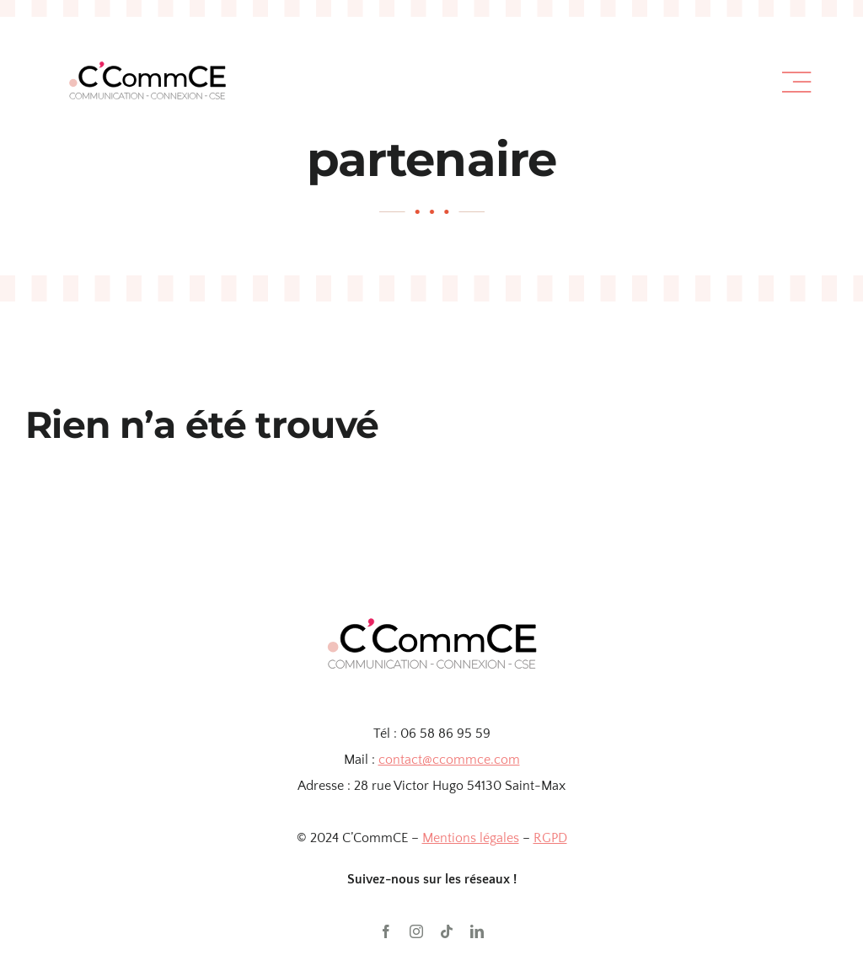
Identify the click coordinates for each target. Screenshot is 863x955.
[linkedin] (477, 931)
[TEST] (147, 45)
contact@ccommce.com (449, 759)
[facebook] (386, 931)
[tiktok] (446, 931)
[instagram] (416, 931)
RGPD (550, 838)
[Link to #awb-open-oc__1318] (796, 82)
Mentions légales (470, 838)
